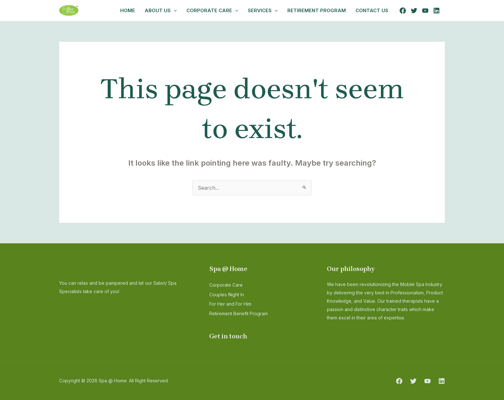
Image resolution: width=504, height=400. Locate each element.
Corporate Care (212, 11)
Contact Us (372, 10)
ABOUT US (161, 11)
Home (127, 10)
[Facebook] (403, 10)
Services (263, 11)
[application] (174, 11)
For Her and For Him (234, 303)
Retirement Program (316, 10)
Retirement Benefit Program (243, 313)
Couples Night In (229, 294)
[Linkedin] (436, 10)
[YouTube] (425, 10)
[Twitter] (414, 10)
